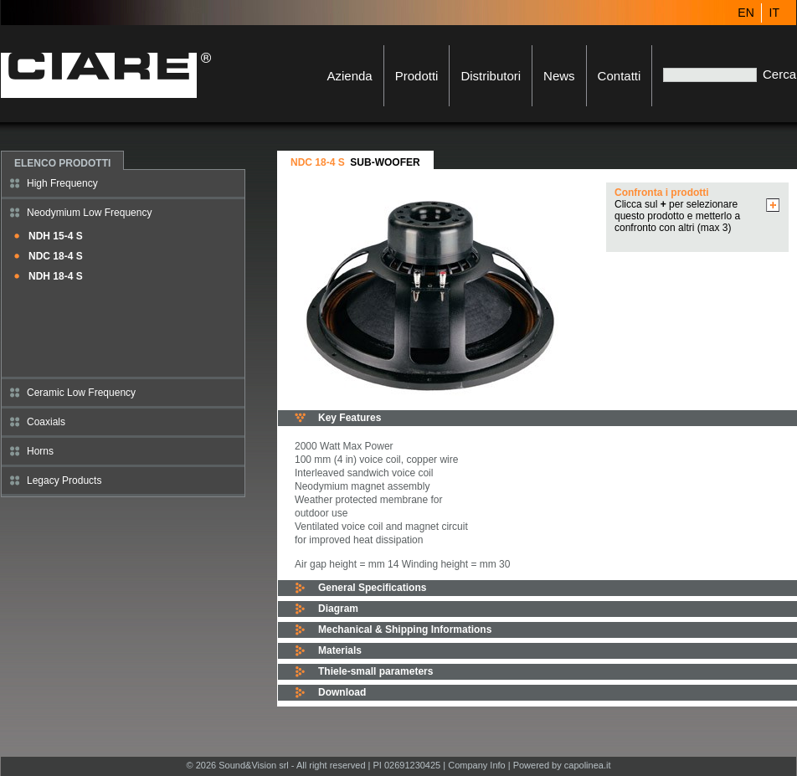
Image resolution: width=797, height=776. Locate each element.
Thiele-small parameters (375, 671)
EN (745, 12)
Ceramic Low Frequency (81, 392)
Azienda (349, 76)
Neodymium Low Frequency (89, 212)
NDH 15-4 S (55, 236)
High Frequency (62, 183)
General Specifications (372, 588)
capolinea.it (587, 765)
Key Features (349, 418)
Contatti (619, 76)
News (559, 76)
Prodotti (417, 76)
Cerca (779, 74)
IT (774, 12)
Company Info (476, 765)
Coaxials (46, 422)
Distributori (490, 76)
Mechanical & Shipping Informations (404, 629)
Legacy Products (64, 480)
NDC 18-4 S (55, 256)
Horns (40, 451)
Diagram (338, 608)
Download (342, 692)
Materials (340, 650)
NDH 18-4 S (55, 276)
